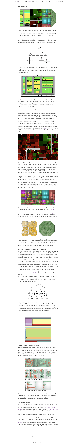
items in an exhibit (54, 409)
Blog (30, 1)
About (49, 1)
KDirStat (40, 211)
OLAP (34, 272)
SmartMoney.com (46, 128)
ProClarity (20, 422)
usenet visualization (52, 405)
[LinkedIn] (33, 442)
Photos (41, 1)
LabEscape (51, 421)
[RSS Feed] (42, 442)
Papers (45, 1)
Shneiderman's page (50, 213)
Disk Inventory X (26, 211)
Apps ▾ (33, 1)
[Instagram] (40, 442)
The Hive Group (45, 421)
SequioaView (52, 209)
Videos (37, 1)
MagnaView (38, 421)
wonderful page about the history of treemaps (43, 69)
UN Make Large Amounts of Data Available (48, 433)
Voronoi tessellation (27, 217)
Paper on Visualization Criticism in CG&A (27, 433)
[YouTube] (38, 442)
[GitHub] (35, 442)
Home (26, 1)
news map (27, 405)
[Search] (60, 1)
